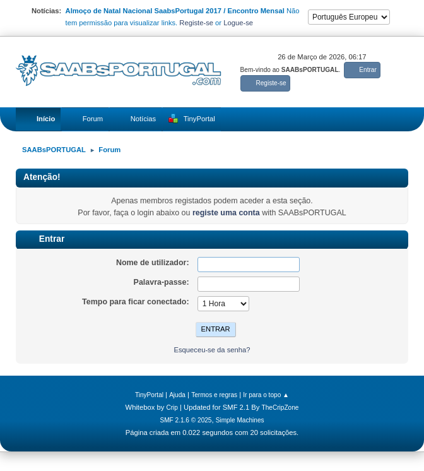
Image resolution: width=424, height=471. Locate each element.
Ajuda (177, 394)
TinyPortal (149, 394)
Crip (172, 407)
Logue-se (238, 23)
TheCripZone (280, 407)
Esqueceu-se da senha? (212, 350)
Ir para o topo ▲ (266, 394)
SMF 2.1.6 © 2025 (185, 420)
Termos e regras (214, 394)
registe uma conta (226, 212)
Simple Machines (240, 420)
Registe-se (196, 23)
